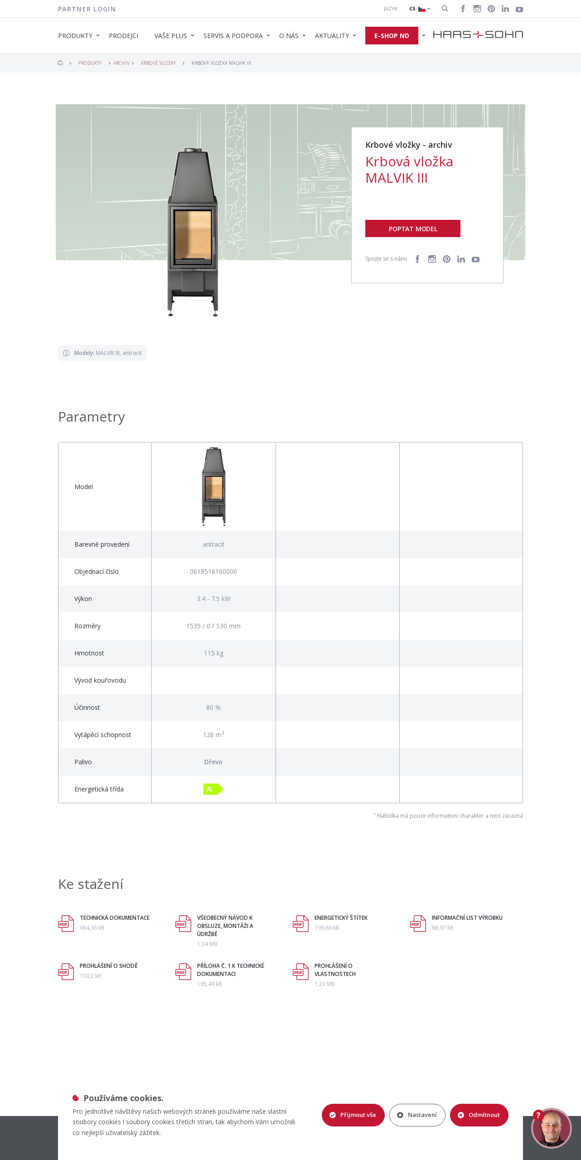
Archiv (121, 63)
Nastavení (417, 1115)
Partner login (87, 9)
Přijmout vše (352, 1115)
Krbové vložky (158, 63)
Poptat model (413, 228)
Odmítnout (479, 1115)
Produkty (90, 63)
